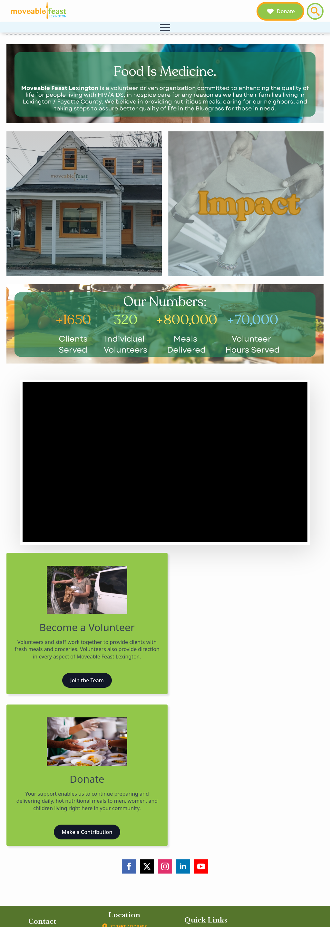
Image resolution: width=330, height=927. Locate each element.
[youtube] (201, 866)
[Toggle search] (315, 11)
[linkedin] (183, 866)
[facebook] (129, 866)
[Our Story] (84, 203)
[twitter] (147, 866)
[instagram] (165, 866)
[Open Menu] (165, 27)
